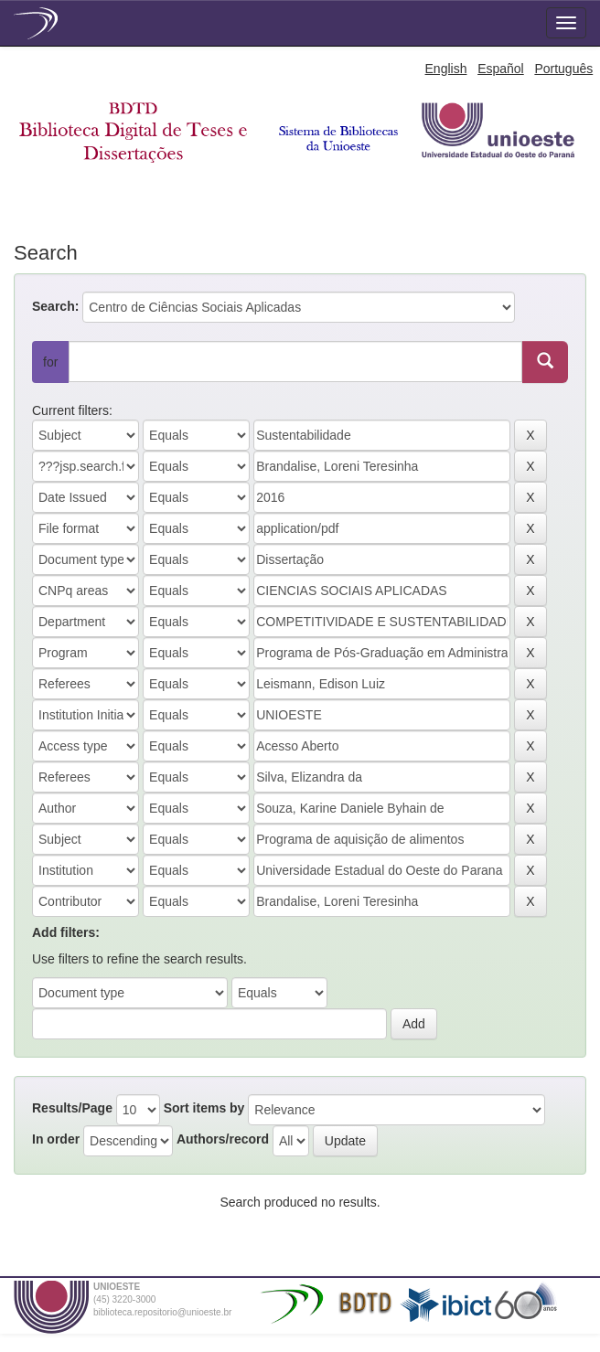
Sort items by (204, 1108)
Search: (55, 306)
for (50, 362)
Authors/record (223, 1139)
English (446, 68)
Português (563, 68)
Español (500, 68)
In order (56, 1139)
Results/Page (72, 1108)
